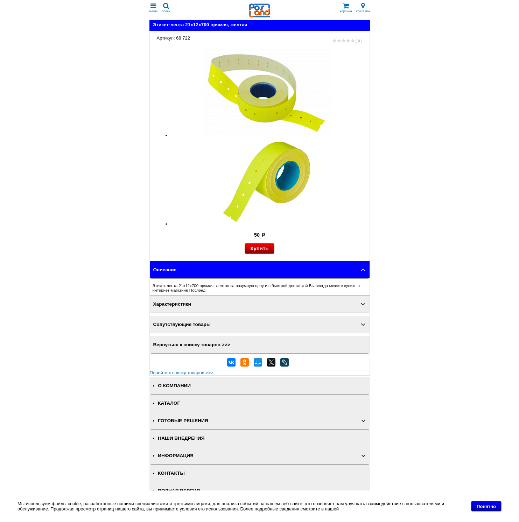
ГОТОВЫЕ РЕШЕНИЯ (183, 420)
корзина (346, 8)
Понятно (486, 506)
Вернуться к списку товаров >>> (191, 344)
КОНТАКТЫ (171, 473)
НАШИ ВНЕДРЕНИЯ (181, 438)
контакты (363, 8)
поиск (166, 8)
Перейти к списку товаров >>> (181, 372)
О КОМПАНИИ (174, 385)
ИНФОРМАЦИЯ (176, 455)
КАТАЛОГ (169, 403)
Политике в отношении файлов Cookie (381, 508)
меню (153, 8)
